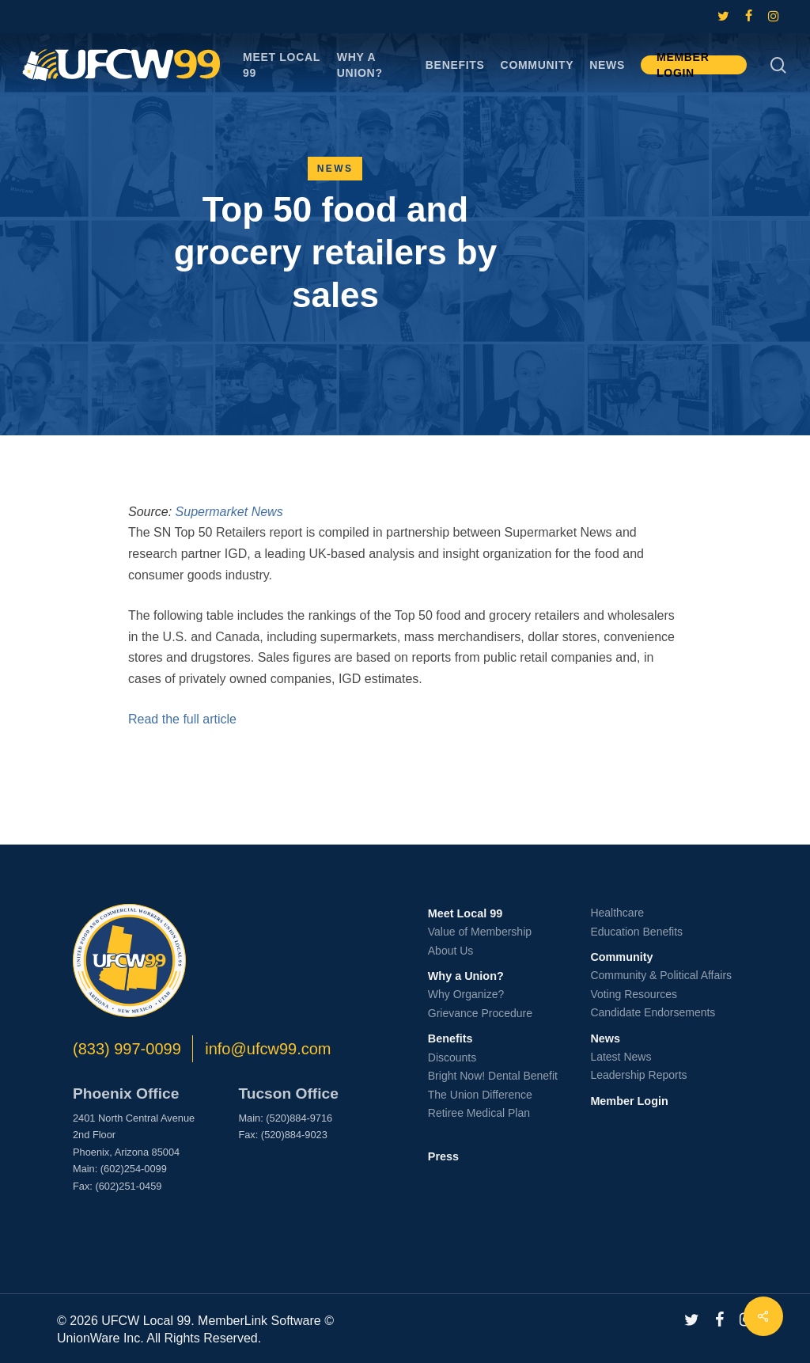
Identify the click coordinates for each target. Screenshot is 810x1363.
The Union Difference (480, 1094)
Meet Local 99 (465, 913)
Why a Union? (466, 976)
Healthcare (617, 912)
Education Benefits (636, 931)
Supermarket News (229, 511)
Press (443, 1156)
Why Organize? (466, 994)
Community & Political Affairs (661, 975)
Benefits (450, 1038)
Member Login (629, 1101)
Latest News (620, 1056)
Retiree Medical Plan (479, 1113)
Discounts (452, 1057)
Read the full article (182, 719)
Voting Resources (633, 994)
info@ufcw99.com (268, 1048)
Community (621, 957)
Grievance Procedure (480, 1013)
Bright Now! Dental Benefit (493, 1075)
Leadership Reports (638, 1075)
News (335, 168)
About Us (451, 950)
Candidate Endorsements (652, 1012)
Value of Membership (480, 931)
